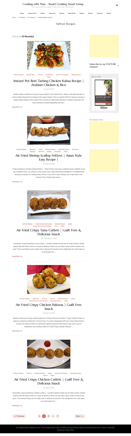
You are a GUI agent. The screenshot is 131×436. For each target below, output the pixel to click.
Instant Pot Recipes (62, 74)
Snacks (45, 375)
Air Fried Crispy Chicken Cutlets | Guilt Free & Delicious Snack (48, 381)
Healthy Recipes (50, 149)
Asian (40, 149)
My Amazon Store (96, 120)
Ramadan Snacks (64, 149)
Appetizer (32, 149)
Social (90, 13)
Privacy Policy (69, 430)
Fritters (52, 298)
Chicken (40, 74)
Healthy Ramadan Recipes (43, 224)
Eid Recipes (49, 74)
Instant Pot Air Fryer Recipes (42, 226)
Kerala (62, 13)
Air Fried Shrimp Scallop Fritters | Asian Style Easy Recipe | (49, 157)
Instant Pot (32, 13)
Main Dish (71, 13)
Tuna (56, 226)
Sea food (41, 151)
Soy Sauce (57, 151)
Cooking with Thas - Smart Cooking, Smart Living (43, 428)
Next (78, 416)
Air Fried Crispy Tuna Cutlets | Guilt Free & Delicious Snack (49, 232)
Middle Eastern (76, 74)
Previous (20, 416)
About (109, 13)
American (52, 13)
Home (22, 13)
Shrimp (49, 151)
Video (48, 77)
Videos (81, 13)
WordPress (60, 430)
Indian (42, 13)
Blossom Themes (100, 428)
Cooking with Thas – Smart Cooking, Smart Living (53, 4)
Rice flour (75, 149)
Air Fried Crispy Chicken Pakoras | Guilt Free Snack (49, 307)
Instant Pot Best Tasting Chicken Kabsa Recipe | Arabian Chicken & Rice (48, 83)
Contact (100, 13)
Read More (16, 107)
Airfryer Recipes (19, 74)
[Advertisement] (104, 46)
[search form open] (117, 5)
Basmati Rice (31, 74)
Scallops (32, 151)
